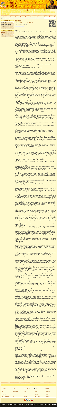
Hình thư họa (48, 396)
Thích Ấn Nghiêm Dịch (19, 26)
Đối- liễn (25, 394)
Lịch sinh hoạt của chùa (5, 396)
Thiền (14, 388)
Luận (13, 396)
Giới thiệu (3, 386)
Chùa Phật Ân (48, 386)
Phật (36, 386)
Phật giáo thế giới (37, 394)
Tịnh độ (14, 386)
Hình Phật (47, 388)
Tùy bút (25, 391)
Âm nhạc (25, 396)
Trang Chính (3, 384)
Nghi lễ (25, 386)
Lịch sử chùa (4, 388)
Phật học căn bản (15, 391)
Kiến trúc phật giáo (27, 388)
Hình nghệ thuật (48, 394)
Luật (13, 394)
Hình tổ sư (47, 391)
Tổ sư (36, 391)
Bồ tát (36, 388)
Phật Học (13, 384)
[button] (4, 10)
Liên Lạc (3, 391)
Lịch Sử (35, 384)
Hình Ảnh (47, 384)
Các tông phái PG (37, 396)
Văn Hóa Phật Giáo (26, 384)
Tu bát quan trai (4, 394)
